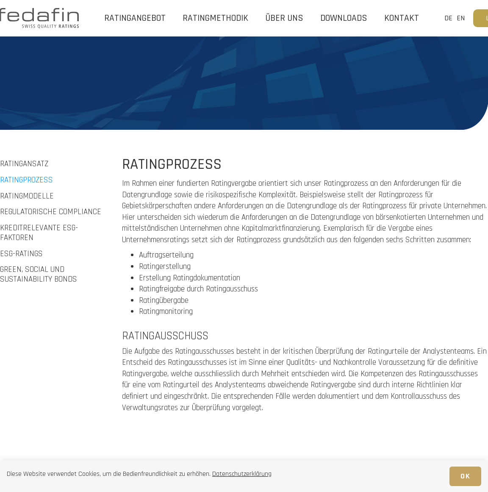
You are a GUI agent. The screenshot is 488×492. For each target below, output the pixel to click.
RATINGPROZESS (26, 180)
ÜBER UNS (284, 18)
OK (465, 476)
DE (448, 18)
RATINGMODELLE (27, 196)
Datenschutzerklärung (242, 474)
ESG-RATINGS (21, 254)
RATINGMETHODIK (215, 18)
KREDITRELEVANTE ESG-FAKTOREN (39, 233)
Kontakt (401, 18)
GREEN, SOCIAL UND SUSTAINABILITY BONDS (38, 275)
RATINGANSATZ (24, 164)
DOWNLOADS (343, 18)
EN (461, 18)
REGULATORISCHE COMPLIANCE (50, 212)
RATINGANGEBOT (135, 18)
